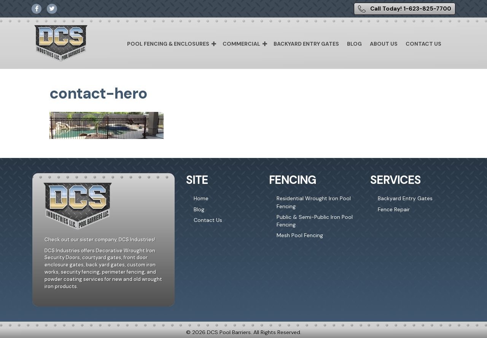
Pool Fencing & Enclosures (168, 43)
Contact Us (423, 43)
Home (201, 198)
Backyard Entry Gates (306, 43)
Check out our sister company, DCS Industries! (100, 239)
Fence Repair (394, 209)
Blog (354, 43)
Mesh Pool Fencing (300, 235)
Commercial (241, 43)
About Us (384, 43)
